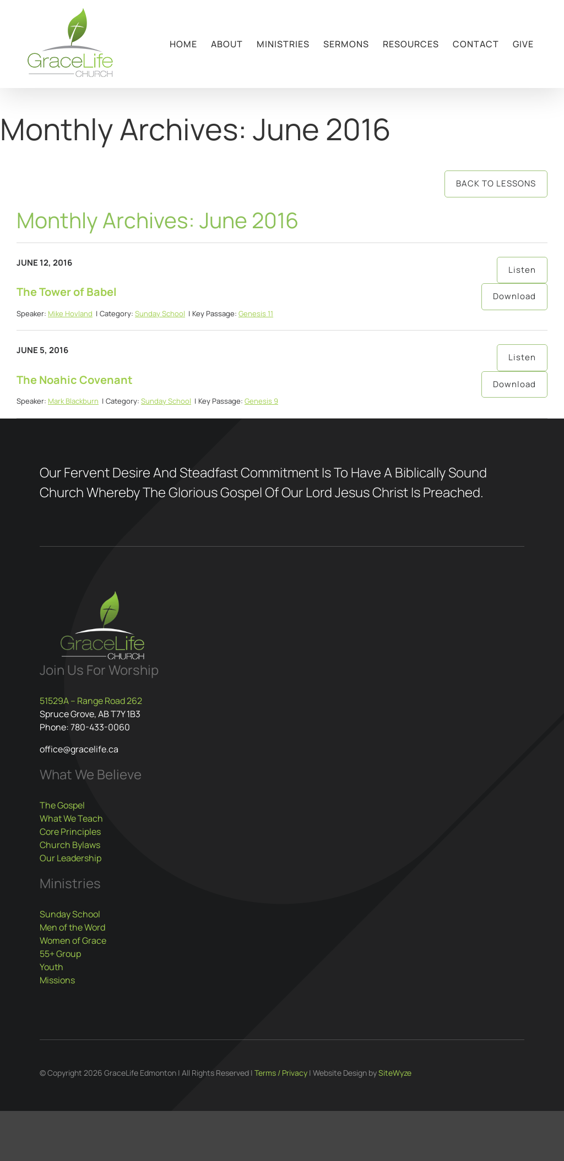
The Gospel (62, 805)
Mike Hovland (70, 313)
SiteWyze (394, 1073)
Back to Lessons (496, 183)
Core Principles (70, 832)
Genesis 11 (255, 313)
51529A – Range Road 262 (91, 701)
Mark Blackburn (73, 401)
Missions (57, 980)
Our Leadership (70, 858)
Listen (522, 270)
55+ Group (60, 954)
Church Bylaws (70, 845)
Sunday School (160, 313)
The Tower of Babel (67, 291)
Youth (51, 967)
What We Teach (71, 818)
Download (514, 296)
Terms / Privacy (280, 1073)
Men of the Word (72, 927)
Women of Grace (73, 940)
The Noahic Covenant (75, 379)
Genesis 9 (261, 401)
